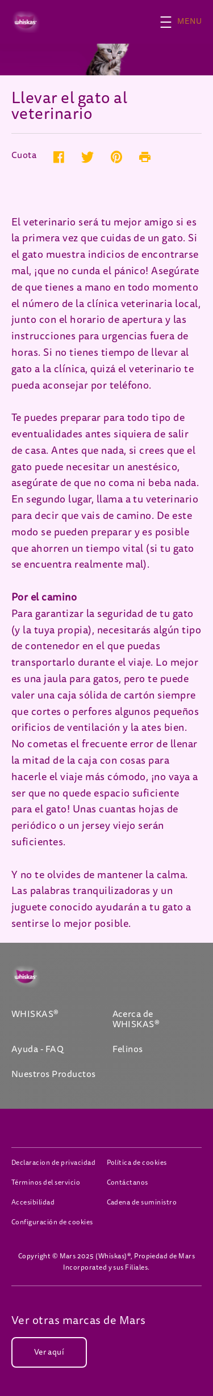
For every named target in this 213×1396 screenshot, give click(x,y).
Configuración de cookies (52, 1222)
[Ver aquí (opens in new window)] (49, 1352)
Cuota (23, 156)
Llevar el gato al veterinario (69, 106)
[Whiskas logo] (40, 976)
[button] (186, 22)
